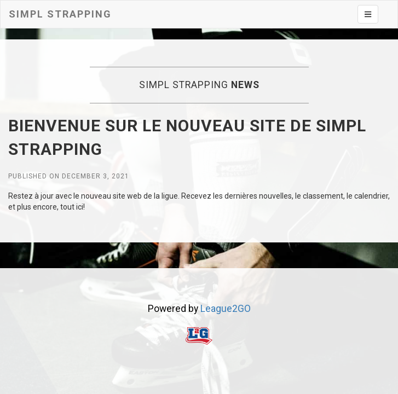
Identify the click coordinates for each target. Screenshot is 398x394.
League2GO (225, 308)
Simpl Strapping (60, 14)
